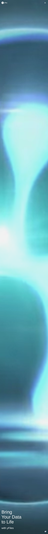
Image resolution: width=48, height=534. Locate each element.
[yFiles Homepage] (4, 3)
